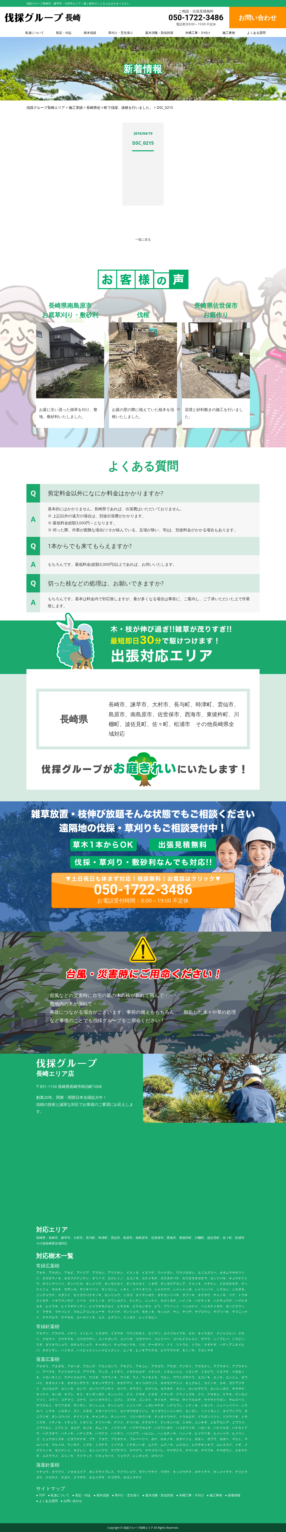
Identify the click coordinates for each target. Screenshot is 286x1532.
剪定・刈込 (64, 33)
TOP (42, 1495)
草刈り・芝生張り (120, 33)
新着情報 (234, 1495)
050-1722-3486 (195, 17)
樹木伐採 (90, 33)
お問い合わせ (72, 1501)
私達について (34, 33)
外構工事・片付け (197, 33)
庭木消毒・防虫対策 (159, 33)
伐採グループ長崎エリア (138, 1527)
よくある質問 (256, 33)
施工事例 (228, 33)
